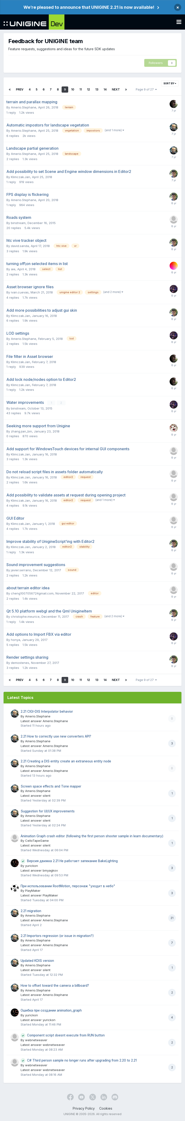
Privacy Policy (84, 1108)
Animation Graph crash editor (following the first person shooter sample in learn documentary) (92, 836)
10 (72, 89)
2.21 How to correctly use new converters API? (56, 736)
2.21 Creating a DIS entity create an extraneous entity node (66, 761)
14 (105, 89)
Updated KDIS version (37, 961)
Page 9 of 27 (146, 89)
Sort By (169, 83)
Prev (19, 89)
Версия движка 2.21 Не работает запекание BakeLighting (72, 861)
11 (80, 89)
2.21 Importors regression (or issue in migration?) (57, 936)
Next (116, 89)
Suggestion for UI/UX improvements (48, 811)
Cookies (105, 1108)
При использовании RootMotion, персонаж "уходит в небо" (68, 886)
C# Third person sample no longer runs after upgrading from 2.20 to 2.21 (82, 1060)
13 (96, 89)
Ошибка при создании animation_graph (51, 1010)
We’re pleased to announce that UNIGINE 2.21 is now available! (88, 7)
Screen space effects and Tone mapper (51, 786)
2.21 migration (31, 911)
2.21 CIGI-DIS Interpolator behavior (47, 711)
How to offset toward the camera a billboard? (55, 985)
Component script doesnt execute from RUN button (66, 1035)
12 (88, 89)
